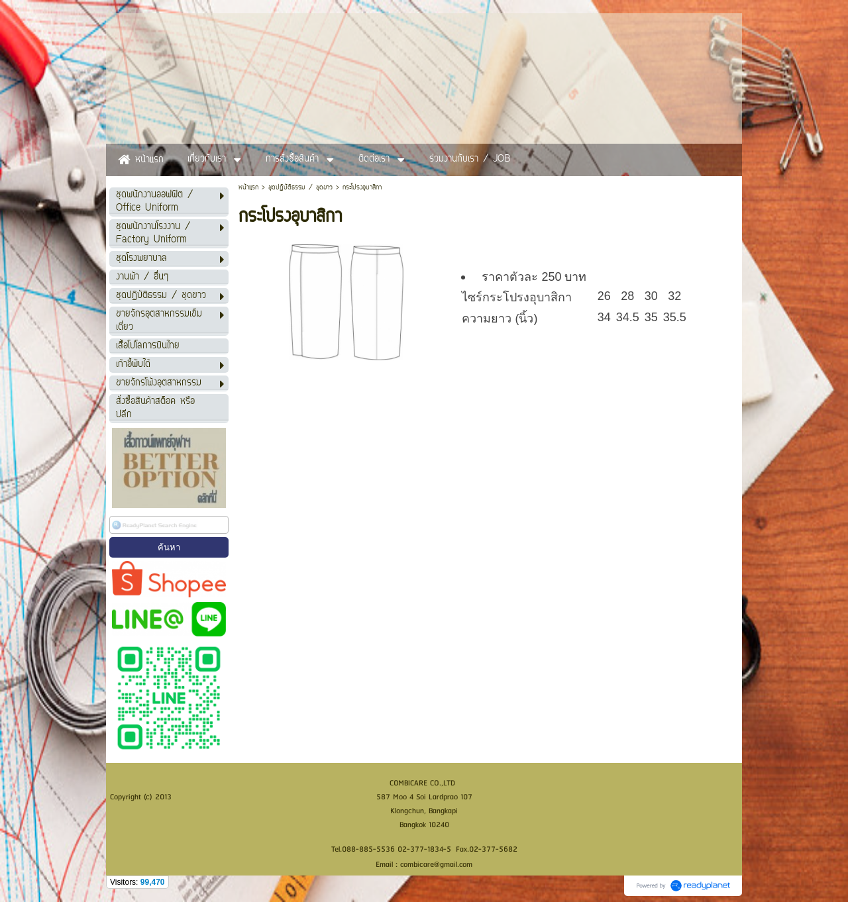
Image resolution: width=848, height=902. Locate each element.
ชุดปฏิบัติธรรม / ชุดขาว (300, 188)
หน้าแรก (248, 188)
